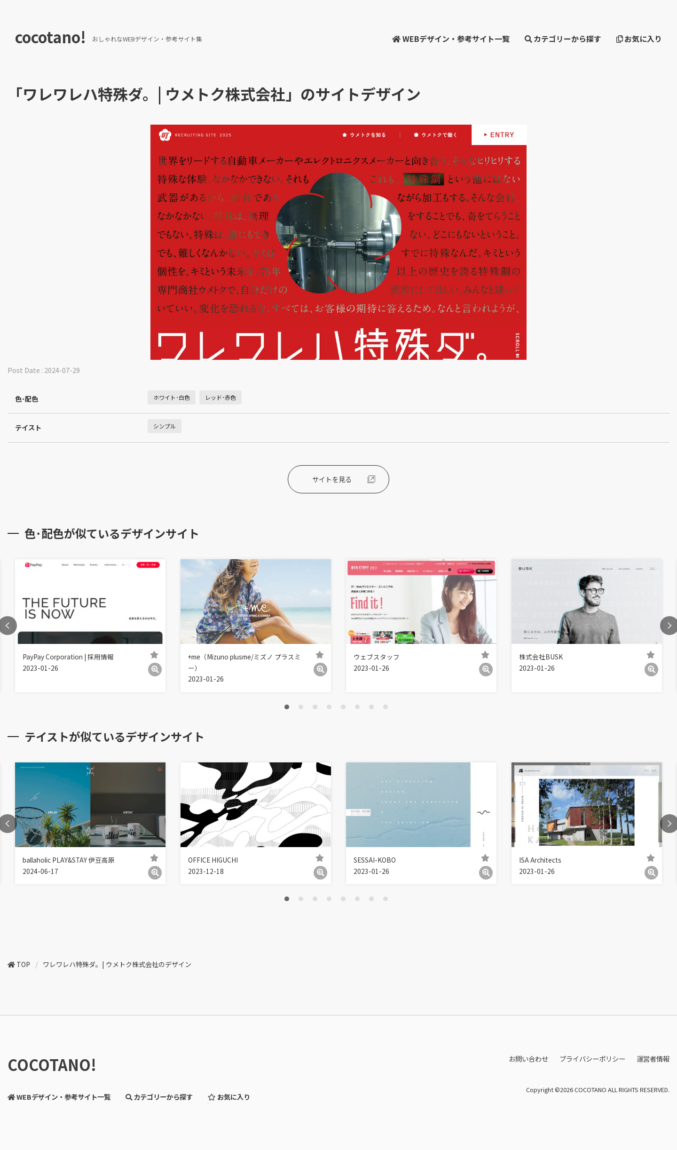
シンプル (164, 426)
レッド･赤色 (220, 397)
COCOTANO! (52, 1064)
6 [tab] (357, 707)
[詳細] (155, 669)
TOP (23, 964)
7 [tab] (371, 707)
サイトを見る (332, 479)
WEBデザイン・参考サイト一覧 (450, 38)
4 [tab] (329, 707)
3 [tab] (315, 707)
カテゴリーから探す (563, 38)
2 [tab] (301, 707)
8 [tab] (385, 707)
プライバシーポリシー (592, 1058)
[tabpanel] (90, 625)
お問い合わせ (528, 1058)
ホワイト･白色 (171, 397)
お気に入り (639, 38)
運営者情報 (653, 1058)
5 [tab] (343, 707)
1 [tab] (286, 707)
